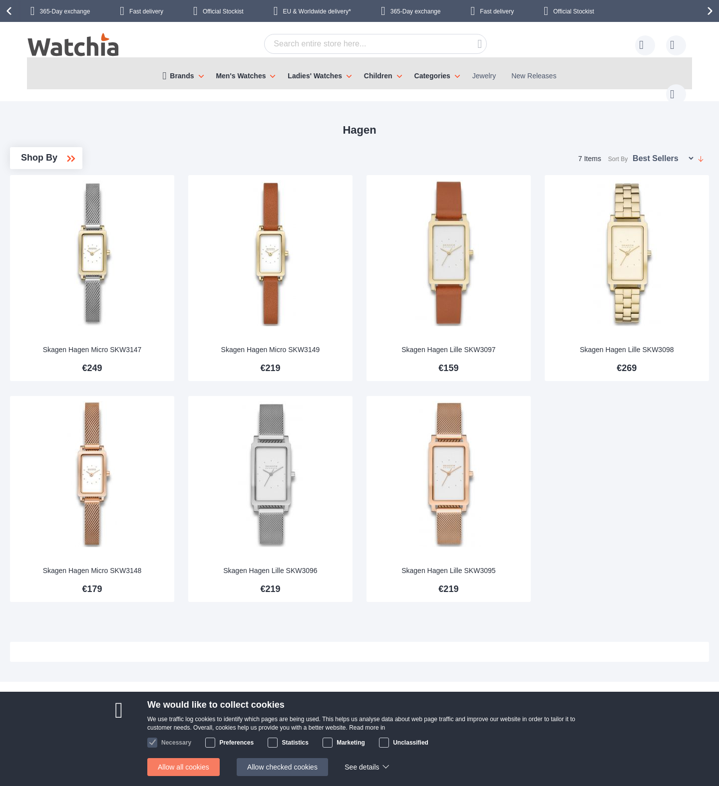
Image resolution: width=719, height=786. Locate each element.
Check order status (277, 739)
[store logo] (74, 46)
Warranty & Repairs (278, 709)
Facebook (628, 679)
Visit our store (176, 709)
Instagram (628, 696)
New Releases (533, 76)
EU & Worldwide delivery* (317, 11)
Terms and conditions (188, 739)
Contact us (67, 679)
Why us (167, 694)
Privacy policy (269, 724)
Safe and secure (180, 724)
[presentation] (10, 10)
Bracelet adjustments (281, 694)
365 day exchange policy (286, 679)
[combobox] (360, 44)
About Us (169, 679)
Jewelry (484, 76)
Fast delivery (146, 11)
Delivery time (70, 694)
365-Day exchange (65, 11)
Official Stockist (223, 11)
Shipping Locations (79, 709)
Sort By (618, 149)
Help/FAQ (65, 724)
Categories (432, 76)
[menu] (359, 73)
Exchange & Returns (82, 739)
